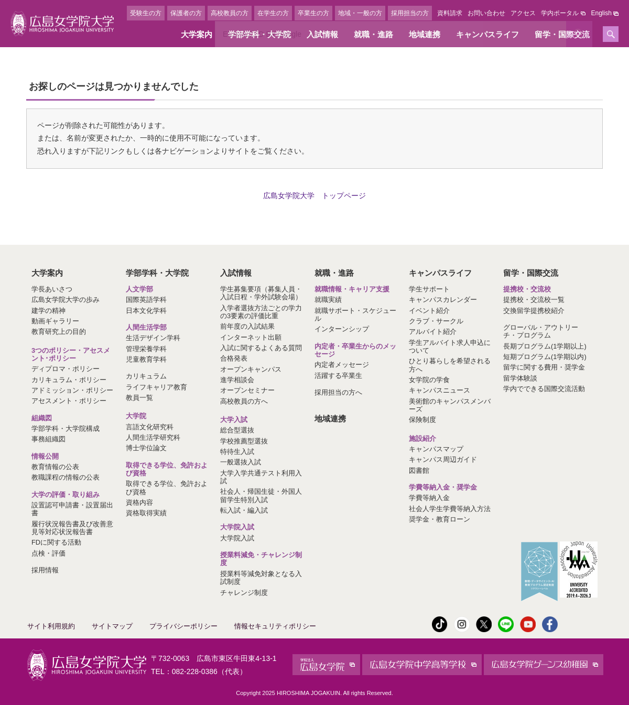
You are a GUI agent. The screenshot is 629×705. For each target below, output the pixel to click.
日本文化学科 (146, 310)
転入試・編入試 (244, 510)
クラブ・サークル (436, 321)
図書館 (419, 470)
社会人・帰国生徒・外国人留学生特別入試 (261, 495)
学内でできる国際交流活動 (544, 389)
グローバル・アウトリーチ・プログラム (540, 331)
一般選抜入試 (240, 462)
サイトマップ (112, 626)
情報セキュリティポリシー (275, 626)
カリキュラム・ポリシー (68, 380)
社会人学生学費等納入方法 (450, 509)
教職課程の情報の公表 (65, 477)
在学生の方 (273, 13)
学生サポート (429, 289)
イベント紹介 (429, 310)
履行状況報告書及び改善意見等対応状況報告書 (72, 528)
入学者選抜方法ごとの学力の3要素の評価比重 (261, 312)
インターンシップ (341, 329)
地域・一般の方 (360, 13)
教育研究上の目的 (58, 331)
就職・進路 (373, 34)
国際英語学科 (146, 299)
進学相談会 (237, 380)
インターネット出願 (250, 337)
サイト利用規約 (51, 626)
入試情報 (322, 34)
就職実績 (328, 299)
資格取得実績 (146, 513)
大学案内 (196, 34)
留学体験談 (520, 378)
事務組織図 (48, 439)
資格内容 (139, 502)
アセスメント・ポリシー (68, 401)
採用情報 (45, 570)
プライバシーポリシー (183, 626)
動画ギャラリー (55, 321)
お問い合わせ (486, 13)
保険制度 (422, 420)
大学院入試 (237, 538)
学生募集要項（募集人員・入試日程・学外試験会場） (261, 293)
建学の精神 (48, 310)
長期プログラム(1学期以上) (545, 346)
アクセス (523, 13)
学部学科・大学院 (259, 34)
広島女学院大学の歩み (65, 299)
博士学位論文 (146, 448)
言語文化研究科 (149, 427)
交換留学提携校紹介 (534, 310)
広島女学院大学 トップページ (314, 196)
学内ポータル (560, 13)
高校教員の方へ (244, 401)
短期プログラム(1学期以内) (545, 357)
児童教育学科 (146, 359)
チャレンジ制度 (244, 592)
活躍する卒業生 (338, 375)
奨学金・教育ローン (439, 519)
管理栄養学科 (146, 349)
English (601, 13)
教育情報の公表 (55, 467)
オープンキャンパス (250, 369)
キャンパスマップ (436, 449)
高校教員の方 (229, 13)
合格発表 (233, 358)
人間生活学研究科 (153, 437)
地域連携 (424, 34)
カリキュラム (146, 376)
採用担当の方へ (338, 392)
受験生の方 (145, 13)
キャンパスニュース (439, 390)
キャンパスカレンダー (443, 299)
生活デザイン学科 (153, 338)
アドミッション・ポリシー (72, 390)
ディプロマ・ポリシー (65, 369)
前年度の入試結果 (247, 326)
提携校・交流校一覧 (534, 299)
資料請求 (449, 13)
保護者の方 (186, 13)
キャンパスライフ (487, 34)
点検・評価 (48, 553)
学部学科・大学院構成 (65, 428)
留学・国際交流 (562, 34)
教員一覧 (139, 398)
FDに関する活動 (56, 542)
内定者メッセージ (341, 364)
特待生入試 (237, 451)
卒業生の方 (313, 13)
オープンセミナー (247, 390)
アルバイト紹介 (433, 331)
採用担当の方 (410, 13)
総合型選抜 (237, 430)
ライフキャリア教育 (156, 387)
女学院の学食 (429, 380)
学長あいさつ (51, 289)
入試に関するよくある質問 (261, 348)
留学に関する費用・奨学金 (544, 367)
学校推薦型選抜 (244, 441)
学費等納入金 (429, 498)
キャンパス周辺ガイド (443, 459)
